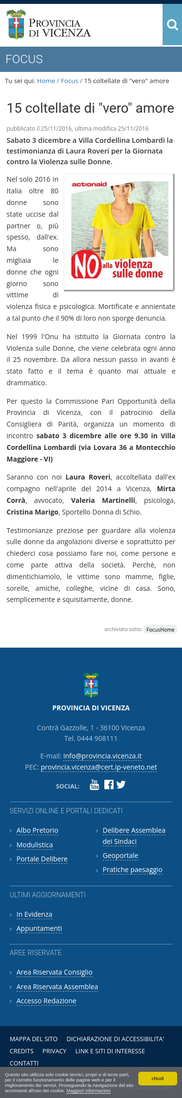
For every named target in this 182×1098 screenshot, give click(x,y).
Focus (70, 80)
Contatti (24, 1063)
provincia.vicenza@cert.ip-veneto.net (99, 767)
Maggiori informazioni (88, 1090)
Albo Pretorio (37, 830)
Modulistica (35, 844)
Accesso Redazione (46, 1000)
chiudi (157, 1078)
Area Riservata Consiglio (55, 972)
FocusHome (161, 629)
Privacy (54, 1051)
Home (46, 80)
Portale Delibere (42, 858)
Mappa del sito (34, 1039)
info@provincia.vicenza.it (102, 755)
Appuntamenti (39, 928)
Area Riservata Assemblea (57, 986)
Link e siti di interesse (110, 1051)
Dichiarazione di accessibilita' (115, 1039)
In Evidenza (34, 914)
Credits (21, 1051)
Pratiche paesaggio (133, 869)
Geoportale (120, 855)
